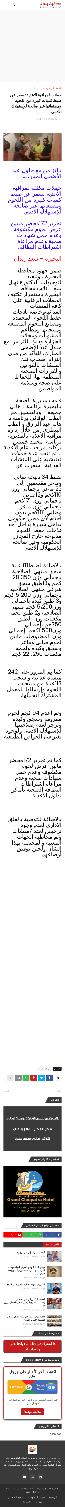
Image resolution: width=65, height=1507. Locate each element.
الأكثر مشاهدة (52, 1244)
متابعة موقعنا (32, 1412)
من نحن (38, 1501)
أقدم (7, 1091)
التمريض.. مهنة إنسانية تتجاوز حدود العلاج (26, 1284)
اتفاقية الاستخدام (16, 1497)
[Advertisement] (32, 46)
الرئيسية (53, 1497)
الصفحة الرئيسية (54, 88)
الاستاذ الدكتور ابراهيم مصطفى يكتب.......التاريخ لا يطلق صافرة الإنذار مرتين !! (24, 1302)
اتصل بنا (27, 1501)
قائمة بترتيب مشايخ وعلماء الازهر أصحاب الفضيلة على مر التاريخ (25, 1318)
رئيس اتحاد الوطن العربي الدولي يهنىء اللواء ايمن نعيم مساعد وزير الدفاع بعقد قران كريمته (26, 1270)
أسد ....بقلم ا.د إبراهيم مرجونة (31, 1252)
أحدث (57, 1091)
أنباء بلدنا (29, 1488)
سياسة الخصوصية (36, 1497)
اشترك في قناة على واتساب (32, 1346)
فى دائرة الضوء (36, 88)
